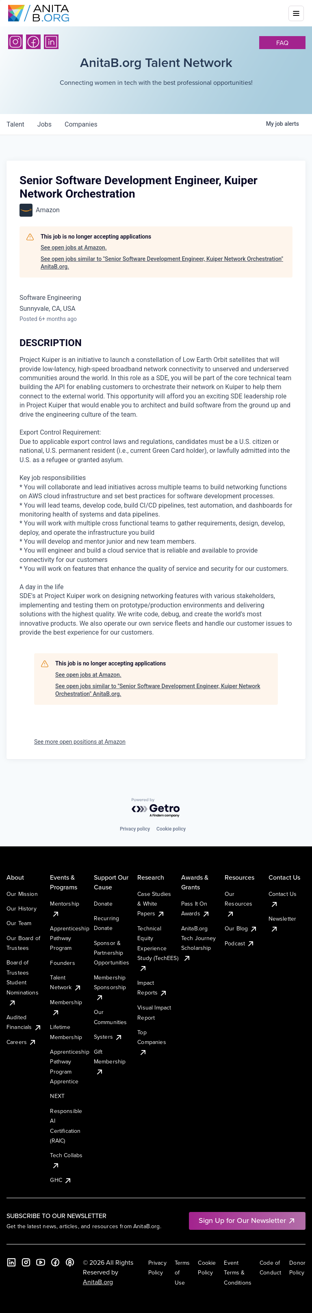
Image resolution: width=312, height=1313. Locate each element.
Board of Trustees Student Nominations (22, 982)
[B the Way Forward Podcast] (70, 1262)
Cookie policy (171, 829)
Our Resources (238, 904)
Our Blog (241, 928)
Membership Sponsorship (110, 987)
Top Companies (151, 1042)
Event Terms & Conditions (237, 1273)
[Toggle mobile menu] (296, 13)
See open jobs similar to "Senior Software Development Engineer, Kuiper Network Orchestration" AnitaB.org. (162, 263)
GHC (61, 1180)
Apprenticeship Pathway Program (69, 938)
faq (282, 42)
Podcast (240, 943)
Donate (103, 904)
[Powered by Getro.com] (156, 808)
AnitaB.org (98, 1281)
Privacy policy (135, 829)
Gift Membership (110, 1062)
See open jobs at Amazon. (74, 247)
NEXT (57, 1096)
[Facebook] (33, 41)
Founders (62, 963)
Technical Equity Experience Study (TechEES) (157, 948)
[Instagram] (15, 41)
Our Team (18, 923)
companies (81, 124)
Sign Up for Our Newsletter (247, 1220)
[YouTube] (41, 1262)
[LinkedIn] (51, 41)
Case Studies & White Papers (154, 904)
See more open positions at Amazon (80, 741)
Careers (21, 1042)
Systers (108, 1037)
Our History (21, 908)
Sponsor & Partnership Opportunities (111, 953)
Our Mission (22, 894)
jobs (44, 124)
